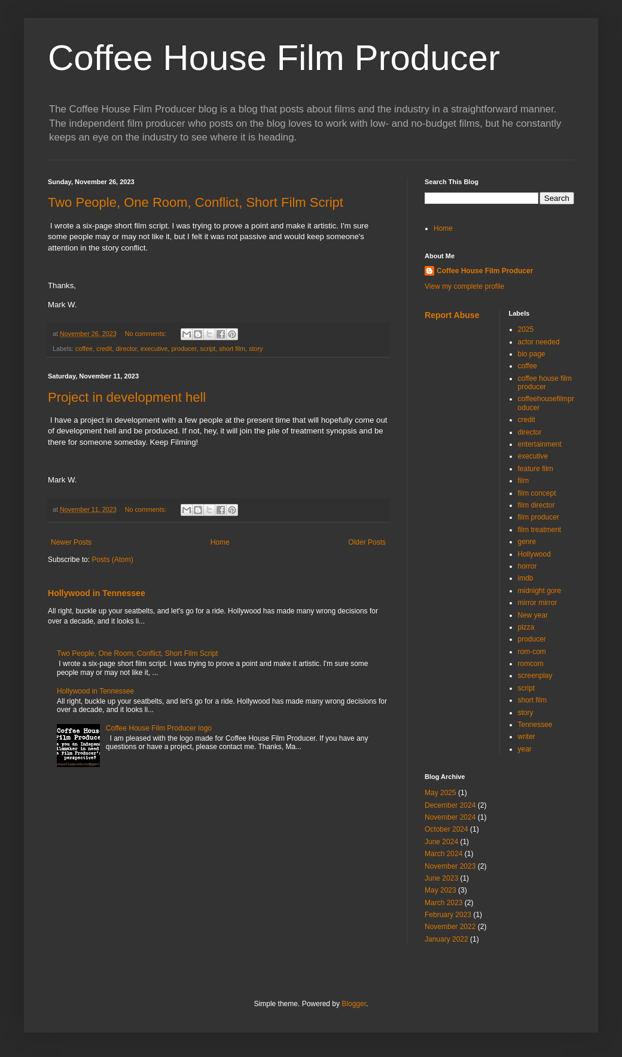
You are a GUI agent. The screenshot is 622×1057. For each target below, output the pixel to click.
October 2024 (446, 829)
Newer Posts (71, 542)
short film (232, 348)
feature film (535, 469)
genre (527, 541)
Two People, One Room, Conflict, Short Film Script (195, 202)
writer (526, 736)
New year (533, 615)
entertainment (540, 444)
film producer (538, 517)
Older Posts (367, 542)
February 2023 (448, 915)
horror (527, 566)
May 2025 (440, 793)
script (208, 348)
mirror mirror (537, 602)
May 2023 (440, 890)
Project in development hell (127, 397)
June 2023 (441, 878)
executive (154, 348)
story (256, 348)
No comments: (147, 333)
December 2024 (450, 805)
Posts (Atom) (112, 559)
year (525, 749)
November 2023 (450, 866)
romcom (531, 663)
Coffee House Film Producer (274, 58)
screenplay (535, 675)
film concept (537, 493)
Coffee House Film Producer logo (159, 728)
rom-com (532, 651)
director (125, 348)
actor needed (539, 342)
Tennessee (535, 724)
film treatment (540, 530)
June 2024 (441, 842)
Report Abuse (452, 315)
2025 (526, 329)
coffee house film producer (545, 382)
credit (104, 348)
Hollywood (534, 554)
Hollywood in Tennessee (96, 593)
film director (536, 505)
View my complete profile (464, 286)
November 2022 (450, 926)
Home (220, 542)
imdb (525, 578)
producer (183, 348)
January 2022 (446, 939)
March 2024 (443, 854)
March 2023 (443, 903)
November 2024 (450, 817)
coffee (84, 348)
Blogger (354, 1004)
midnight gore (540, 590)
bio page (531, 354)
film (523, 480)
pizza (526, 627)
